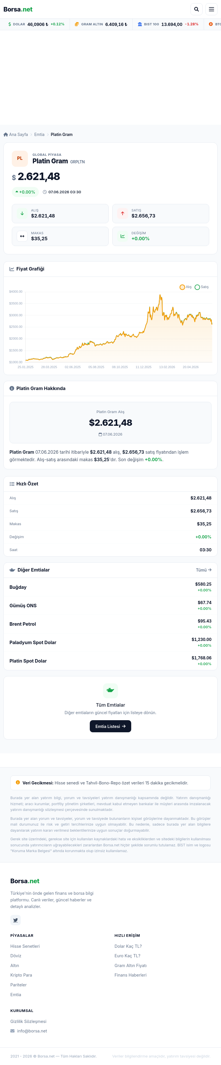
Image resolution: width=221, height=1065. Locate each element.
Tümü (204, 570)
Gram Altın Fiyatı (131, 965)
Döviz (15, 955)
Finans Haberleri (130, 975)
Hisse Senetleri (25, 946)
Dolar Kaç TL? (128, 946)
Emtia (39, 134)
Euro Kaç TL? (127, 955)
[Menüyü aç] (211, 9)
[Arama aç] (196, 9)
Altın (14, 965)
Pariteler (18, 984)
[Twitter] (15, 920)
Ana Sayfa (15, 134)
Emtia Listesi (111, 726)
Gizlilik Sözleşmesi (28, 1021)
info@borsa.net (28, 1030)
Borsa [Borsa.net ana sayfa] (18, 9)
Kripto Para (21, 975)
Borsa (24, 881)
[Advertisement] (110, 77)
